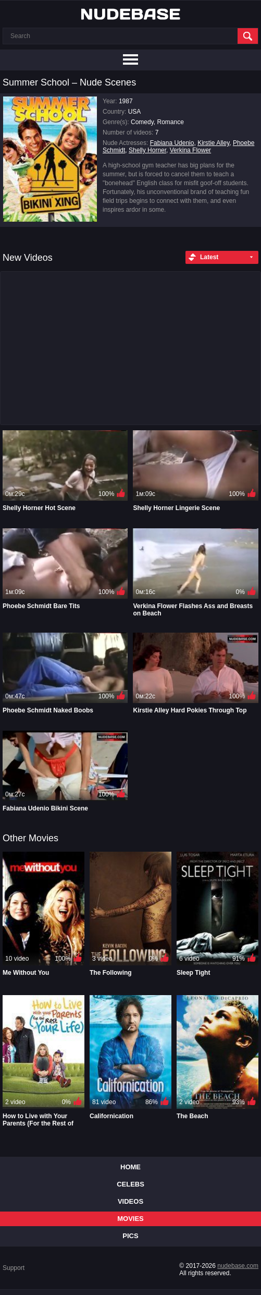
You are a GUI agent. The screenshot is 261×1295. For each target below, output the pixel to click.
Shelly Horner (147, 150)
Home (130, 1167)
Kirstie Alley (213, 143)
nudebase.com (237, 1265)
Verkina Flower (190, 150)
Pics (130, 1236)
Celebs (130, 1184)
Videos (130, 1201)
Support (13, 1268)
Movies (130, 1219)
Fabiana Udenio (172, 143)
